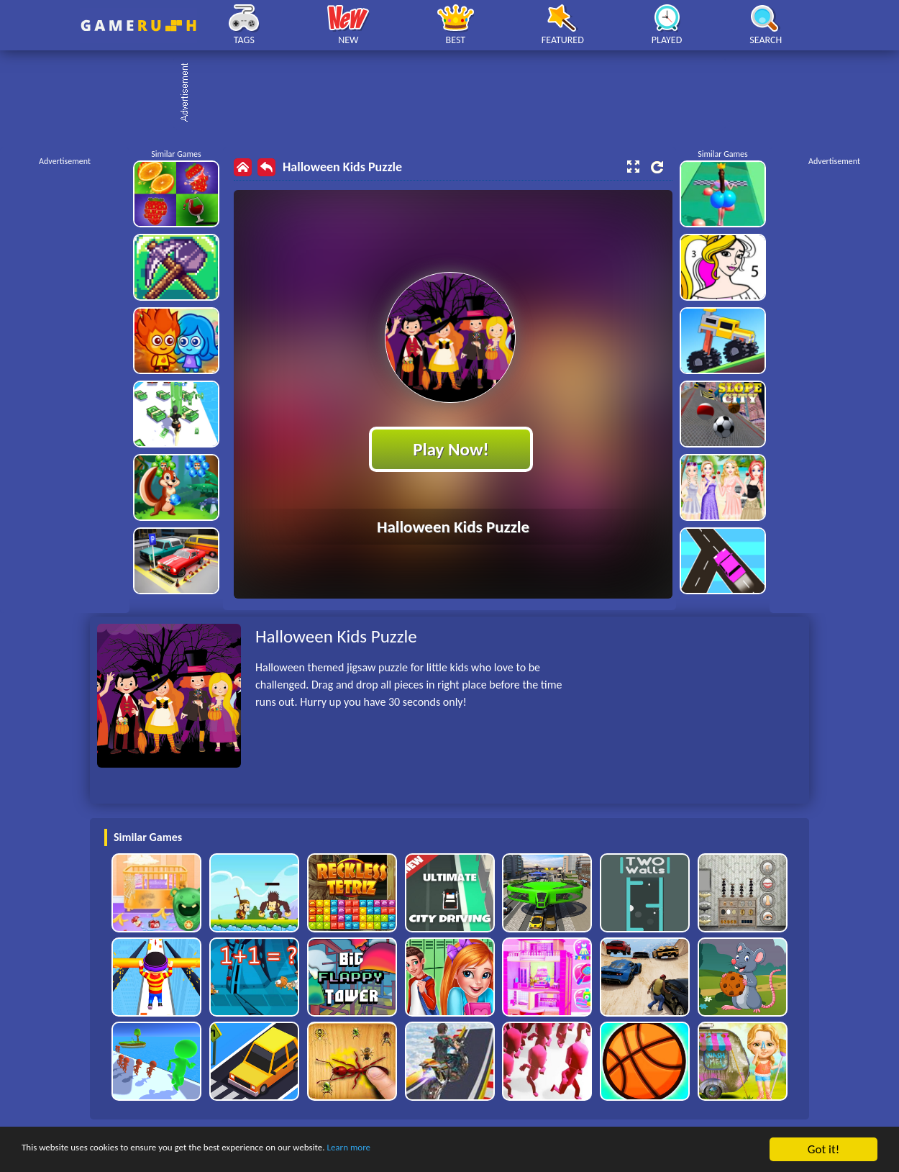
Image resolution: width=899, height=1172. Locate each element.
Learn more (449, 1150)
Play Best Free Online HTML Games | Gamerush (138, 25)
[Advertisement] (456, 93)
